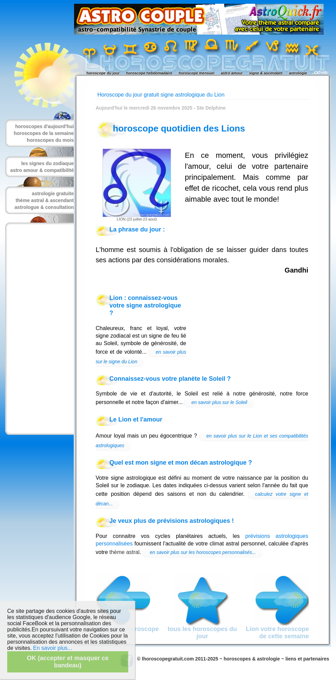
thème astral (124, 552)
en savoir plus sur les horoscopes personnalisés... (203, 552)
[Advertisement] (38, 328)
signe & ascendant (266, 73)
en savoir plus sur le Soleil (219, 402)
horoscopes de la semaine (44, 133)
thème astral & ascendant (44, 200)
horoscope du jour (103, 73)
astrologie (298, 73)
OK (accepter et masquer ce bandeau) (67, 662)
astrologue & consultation (44, 207)
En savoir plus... (52, 648)
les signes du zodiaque (47, 163)
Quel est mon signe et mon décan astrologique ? (180, 462)
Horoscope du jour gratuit (128, 95)
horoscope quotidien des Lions (179, 128)
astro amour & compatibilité (42, 170)
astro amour (232, 73)
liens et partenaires (307, 659)
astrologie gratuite (53, 193)
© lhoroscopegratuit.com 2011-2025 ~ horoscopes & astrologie (208, 659)
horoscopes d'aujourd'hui (44, 126)
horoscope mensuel (196, 73)
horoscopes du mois (50, 140)
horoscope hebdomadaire (149, 73)
